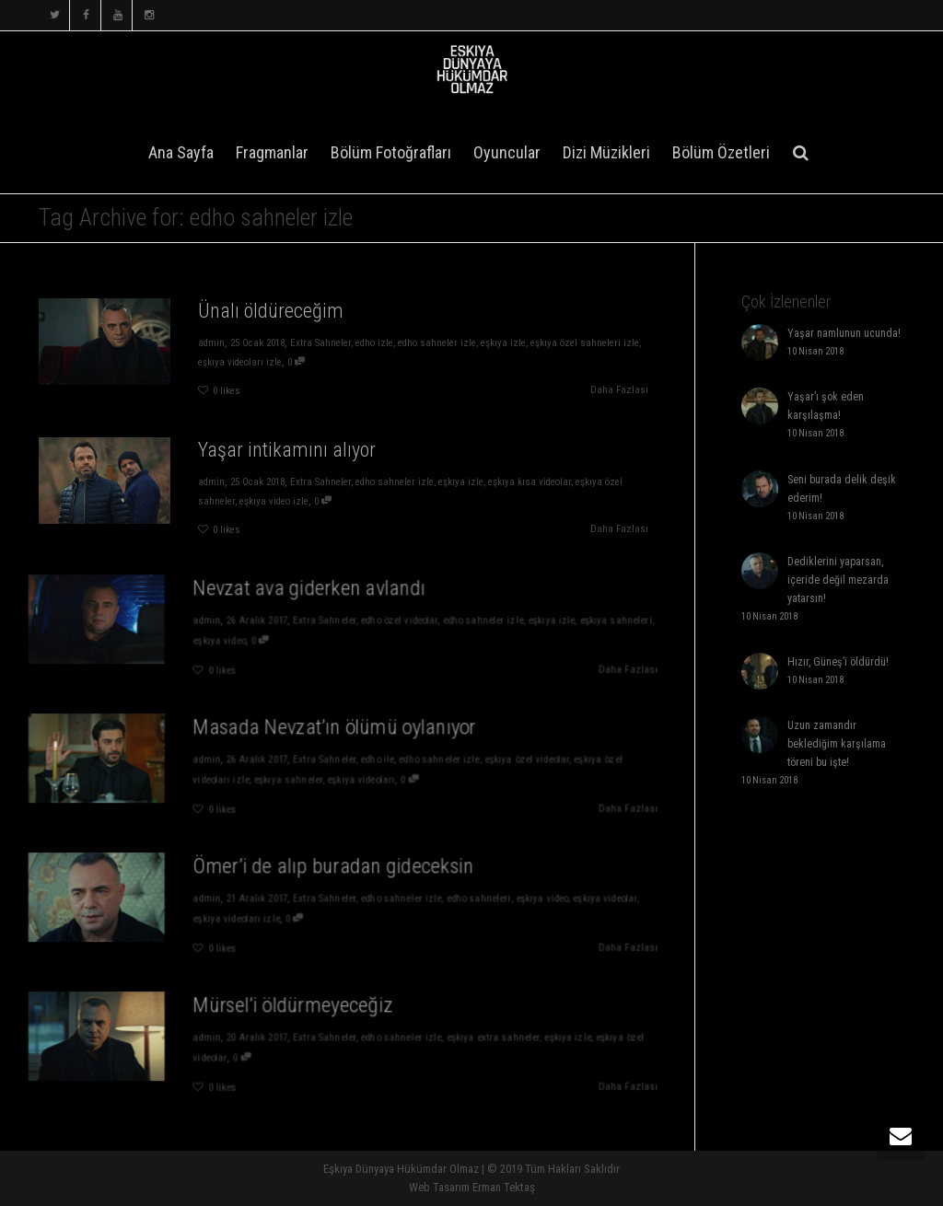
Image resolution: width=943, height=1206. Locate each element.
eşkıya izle (503, 343)
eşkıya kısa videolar (529, 482)
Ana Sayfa (181, 152)
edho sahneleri (455, 900)
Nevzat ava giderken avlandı (315, 594)
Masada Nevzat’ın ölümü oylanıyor (336, 733)
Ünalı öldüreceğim (270, 310)
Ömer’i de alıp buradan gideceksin (335, 872)
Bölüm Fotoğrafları (391, 152)
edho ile (371, 761)
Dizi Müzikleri (606, 152)
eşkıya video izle (274, 501)
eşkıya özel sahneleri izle (584, 343)
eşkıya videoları (358, 777)
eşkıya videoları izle (240, 362)
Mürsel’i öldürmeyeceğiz (301, 1011)
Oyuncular (507, 152)
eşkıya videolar (559, 900)
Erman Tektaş (503, 1187)
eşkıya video (240, 638)
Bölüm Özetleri (721, 152)
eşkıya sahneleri (569, 622)
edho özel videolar (389, 622)
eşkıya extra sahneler (467, 1039)
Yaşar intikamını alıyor (287, 449)
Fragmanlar (272, 152)
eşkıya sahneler (298, 777)
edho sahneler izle (437, 343)
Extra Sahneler (320, 343)
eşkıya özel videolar (495, 761)
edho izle (374, 343)
